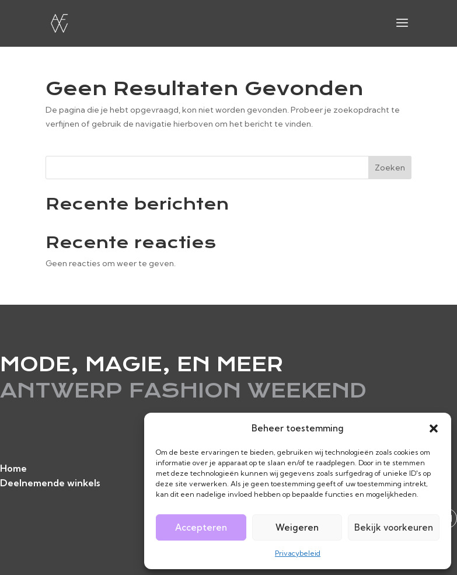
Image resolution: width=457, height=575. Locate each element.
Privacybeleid (297, 553)
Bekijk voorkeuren (393, 527)
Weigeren (297, 527)
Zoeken (390, 167)
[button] (433, 428)
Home (13, 468)
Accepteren (201, 527)
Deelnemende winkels (50, 483)
